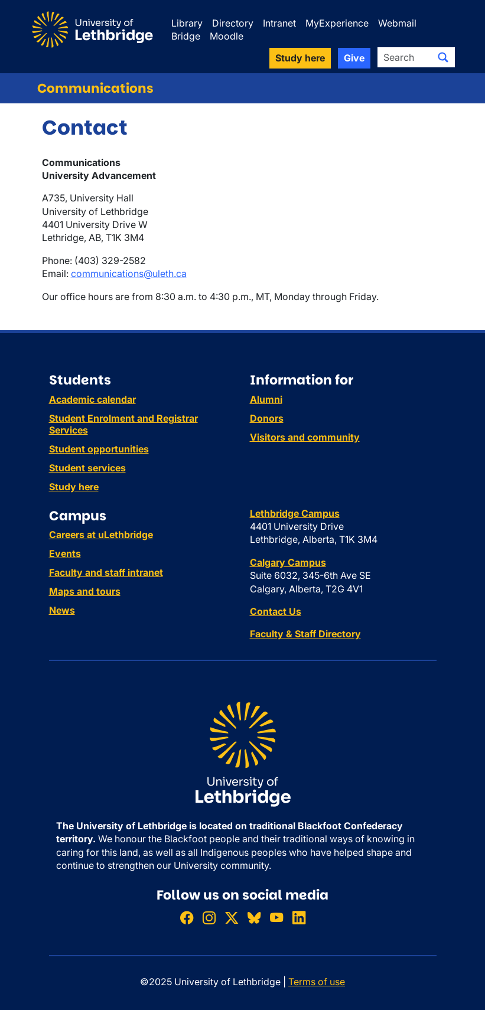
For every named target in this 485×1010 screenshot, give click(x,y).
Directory (232, 23)
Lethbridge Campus (295, 513)
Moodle (226, 36)
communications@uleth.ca (129, 273)
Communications (95, 88)
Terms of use (316, 982)
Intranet (279, 23)
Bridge (185, 36)
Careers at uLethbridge (101, 534)
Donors (267, 418)
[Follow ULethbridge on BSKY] (254, 917)
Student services (87, 468)
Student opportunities (99, 449)
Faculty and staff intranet (106, 572)
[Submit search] (443, 57)
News (62, 610)
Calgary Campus (288, 562)
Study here (74, 487)
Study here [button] (300, 58)
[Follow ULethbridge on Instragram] (209, 917)
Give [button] (354, 58)
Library (187, 23)
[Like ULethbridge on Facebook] (186, 917)
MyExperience (337, 23)
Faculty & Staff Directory (305, 634)
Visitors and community (305, 437)
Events (65, 553)
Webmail (397, 23)
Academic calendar (92, 399)
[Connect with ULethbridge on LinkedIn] (298, 917)
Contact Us (275, 611)
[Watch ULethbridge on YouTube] (276, 917)
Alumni (266, 399)
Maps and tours (85, 591)
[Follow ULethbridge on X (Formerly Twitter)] (231, 917)
